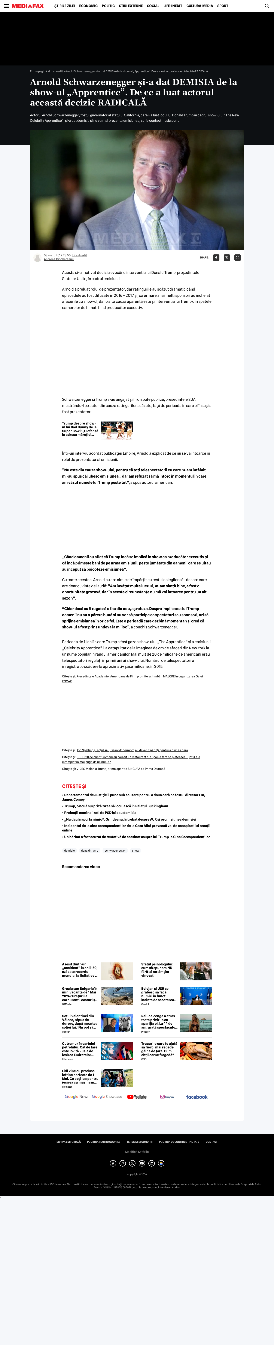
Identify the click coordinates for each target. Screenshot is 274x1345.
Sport (222, 6)
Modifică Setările (137, 1151)
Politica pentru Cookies (103, 1141)
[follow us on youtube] (137, 1097)
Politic (108, 6)
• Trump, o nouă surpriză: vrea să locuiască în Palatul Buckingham (115, 806)
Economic (88, 6)
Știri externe (131, 6)
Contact (211, 1141)
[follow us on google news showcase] (107, 1097)
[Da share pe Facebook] (216, 257)
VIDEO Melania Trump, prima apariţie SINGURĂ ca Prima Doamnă (121, 768)
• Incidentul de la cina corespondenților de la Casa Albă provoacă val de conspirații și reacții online (136, 828)
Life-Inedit (173, 6)
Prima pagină (38, 71)
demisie (69, 850)
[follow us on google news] (77, 1097)
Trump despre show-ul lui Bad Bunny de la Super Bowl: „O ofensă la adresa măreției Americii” (80, 429)
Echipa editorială (69, 1141)
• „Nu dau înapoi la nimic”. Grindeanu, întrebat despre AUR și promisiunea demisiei (129, 819)
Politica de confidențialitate (179, 1141)
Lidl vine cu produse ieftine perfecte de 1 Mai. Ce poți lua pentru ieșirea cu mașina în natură (80, 1076)
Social (153, 6)
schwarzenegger (115, 850)
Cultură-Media (199, 6)
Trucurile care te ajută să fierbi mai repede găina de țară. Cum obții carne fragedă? (159, 1049)
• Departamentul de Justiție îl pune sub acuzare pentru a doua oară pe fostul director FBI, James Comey (133, 797)
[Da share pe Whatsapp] (237, 257)
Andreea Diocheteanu (59, 259)
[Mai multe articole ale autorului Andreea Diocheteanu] (37, 257)
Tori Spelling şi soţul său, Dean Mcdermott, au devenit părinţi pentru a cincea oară (132, 750)
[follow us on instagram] (167, 1097)
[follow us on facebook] (197, 1097)
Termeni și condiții (140, 1141)
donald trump (89, 850)
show (135, 850)
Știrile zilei (64, 6)
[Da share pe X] (227, 257)
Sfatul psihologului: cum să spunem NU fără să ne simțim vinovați (157, 969)
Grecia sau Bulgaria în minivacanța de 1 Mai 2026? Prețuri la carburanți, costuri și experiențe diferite (79, 994)
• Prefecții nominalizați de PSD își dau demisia (99, 813)
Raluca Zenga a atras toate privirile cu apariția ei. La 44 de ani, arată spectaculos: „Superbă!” (159, 1021)
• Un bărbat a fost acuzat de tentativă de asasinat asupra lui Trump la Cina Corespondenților (136, 837)
